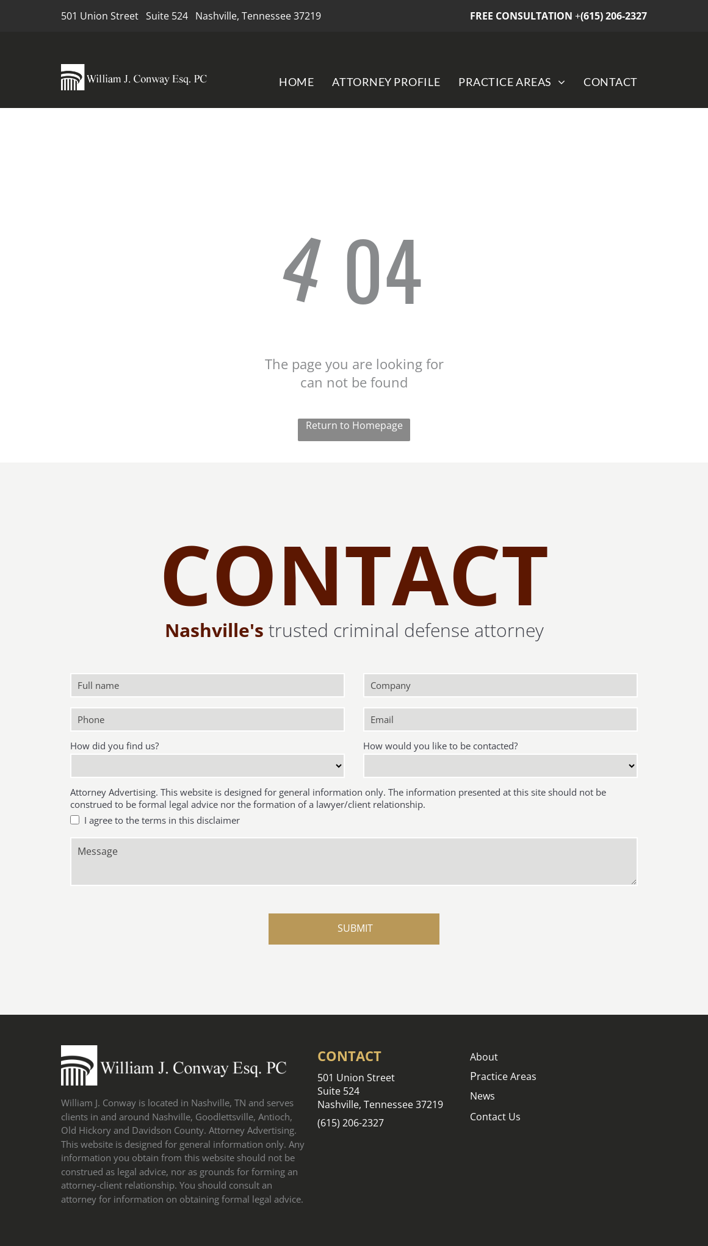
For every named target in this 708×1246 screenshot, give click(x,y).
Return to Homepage (354, 425)
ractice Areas (506, 1076)
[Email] (500, 719)
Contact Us (495, 1116)
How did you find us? (114, 746)
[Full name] (207, 685)
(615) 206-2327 (613, 16)
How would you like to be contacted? (440, 746)
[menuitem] (296, 81)
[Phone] (207, 719)
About (484, 1057)
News (482, 1096)
